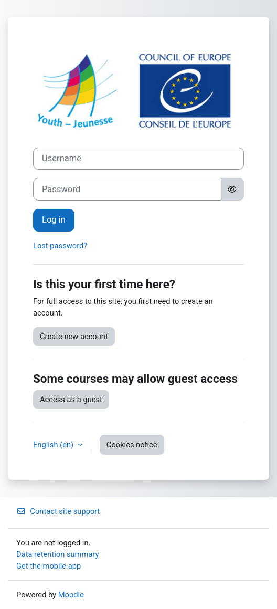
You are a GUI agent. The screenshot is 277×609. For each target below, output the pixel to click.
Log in (54, 220)
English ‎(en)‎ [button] (54, 444)
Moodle (71, 595)
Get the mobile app (48, 566)
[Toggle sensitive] (232, 189)
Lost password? (60, 245)
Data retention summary (57, 554)
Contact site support (58, 511)
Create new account (74, 336)
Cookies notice (131, 444)
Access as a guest (71, 399)
